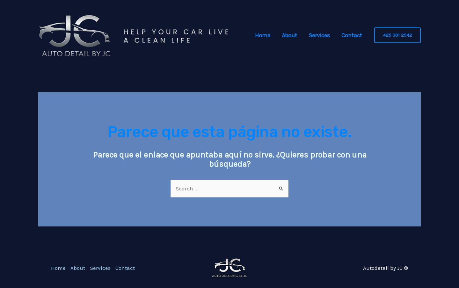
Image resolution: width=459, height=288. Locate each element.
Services (319, 35)
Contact (351, 35)
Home (262, 35)
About (289, 35)
